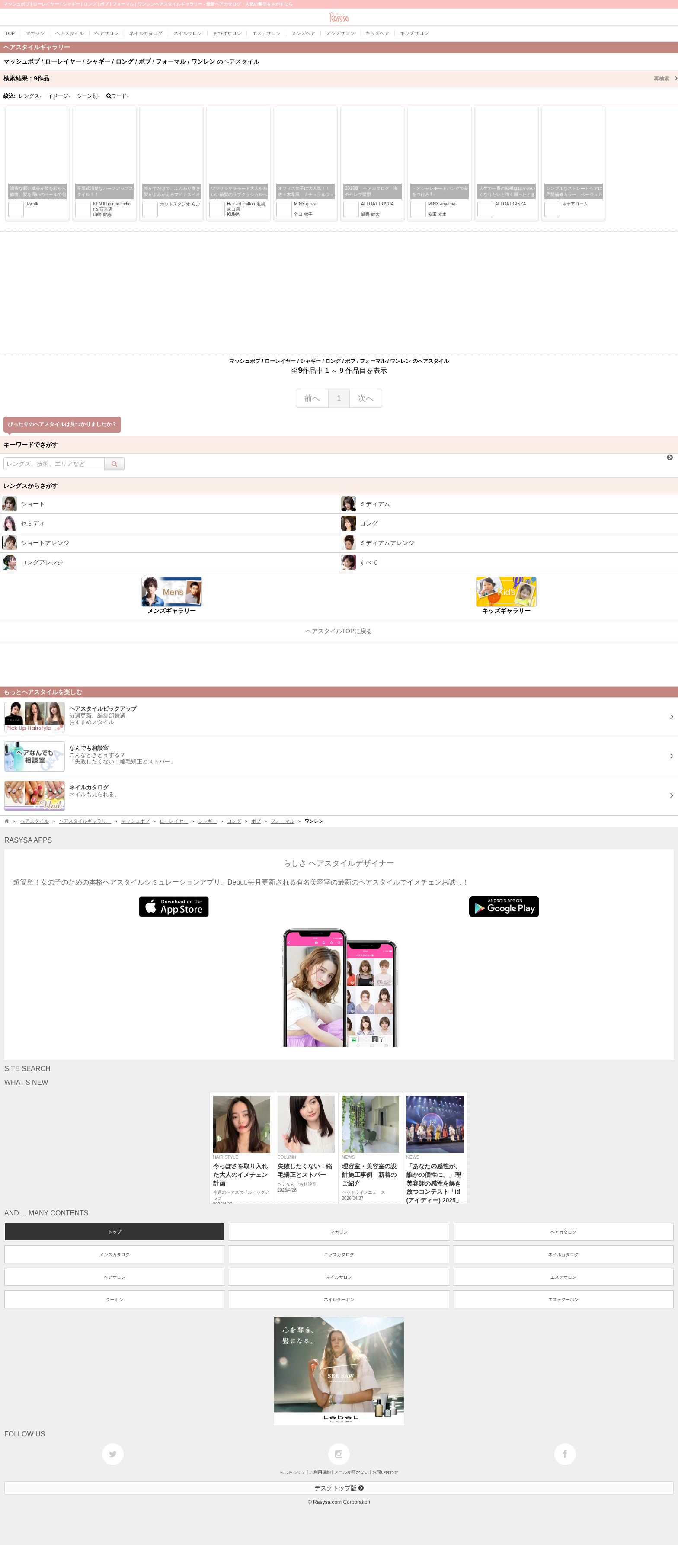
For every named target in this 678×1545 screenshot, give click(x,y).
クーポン (114, 1299)
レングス (30, 96)
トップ (114, 1232)
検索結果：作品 (340, 78)
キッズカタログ (339, 1254)
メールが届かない (351, 1472)
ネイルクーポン (339, 1299)
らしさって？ (293, 1472)
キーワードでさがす (30, 444)
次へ (366, 398)
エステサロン (563, 1277)
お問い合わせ (385, 1472)
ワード (117, 96)
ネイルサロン (339, 1277)
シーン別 (88, 96)
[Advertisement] (339, 292)
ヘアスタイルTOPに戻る (339, 631)
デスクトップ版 (339, 1487)
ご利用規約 (320, 1472)
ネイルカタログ (563, 1254)
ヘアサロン (114, 1277)
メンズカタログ (114, 1254)
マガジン (339, 1232)
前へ (312, 398)
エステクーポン (563, 1299)
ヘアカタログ (563, 1232)
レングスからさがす (30, 485)
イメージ (59, 96)
